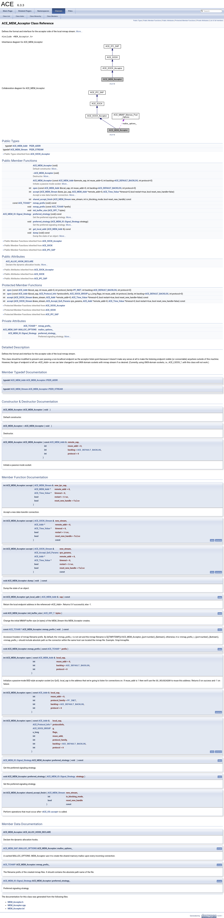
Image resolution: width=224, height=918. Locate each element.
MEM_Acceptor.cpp (17, 905)
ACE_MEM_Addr (20, 146)
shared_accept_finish (43, 199)
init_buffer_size (40, 210)
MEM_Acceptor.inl (16, 908)
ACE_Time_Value (111, 192)
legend (112, 84)
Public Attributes (168, 21)
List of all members (216, 21)
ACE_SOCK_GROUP (79, 294)
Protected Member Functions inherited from (34, 305)
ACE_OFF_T (53, 210)
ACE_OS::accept (50, 811)
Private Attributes (203, 21)
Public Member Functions (152, 21)
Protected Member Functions (185, 21)
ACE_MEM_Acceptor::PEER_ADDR (42, 380)
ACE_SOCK (47, 245)
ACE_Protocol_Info (47, 294)
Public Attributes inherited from (28, 270)
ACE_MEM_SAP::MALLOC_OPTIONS (19, 329)
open (35, 188)
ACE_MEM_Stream (19, 149)
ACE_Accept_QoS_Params (58, 301)
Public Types (137, 21)
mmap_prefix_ (44, 326)
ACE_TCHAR (24, 203)
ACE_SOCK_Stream (23, 297)
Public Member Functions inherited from (32, 241)
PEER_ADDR (35, 146)
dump (35, 233)
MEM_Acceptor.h (15, 902)
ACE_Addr (23, 290)
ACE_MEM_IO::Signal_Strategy (17, 214)
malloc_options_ (45, 329)
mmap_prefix (39, 203)
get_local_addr (39, 229)
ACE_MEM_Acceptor (42, 165)
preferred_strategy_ (47, 333)
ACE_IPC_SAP (48, 250)
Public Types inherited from (26, 154)
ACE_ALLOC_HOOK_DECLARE (19, 261)
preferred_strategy (41, 214)
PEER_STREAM (36, 149)
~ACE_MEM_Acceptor (43, 173)
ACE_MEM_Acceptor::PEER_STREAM (45, 389)
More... (79, 31)
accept (36, 192)
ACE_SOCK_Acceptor (40, 154)
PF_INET (77, 290)
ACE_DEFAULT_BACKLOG (126, 180)
